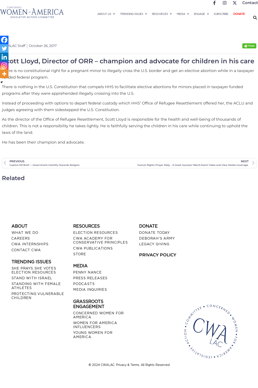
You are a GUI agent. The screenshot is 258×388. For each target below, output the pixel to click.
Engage (201, 14)
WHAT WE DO (24, 233)
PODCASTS (84, 284)
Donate (239, 14)
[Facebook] (4, 40)
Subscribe (221, 14)
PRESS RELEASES (90, 278)
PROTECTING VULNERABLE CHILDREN (37, 296)
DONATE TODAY (154, 233)
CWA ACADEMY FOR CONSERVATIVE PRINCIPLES (100, 240)
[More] (4, 74)
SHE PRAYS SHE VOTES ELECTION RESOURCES (33, 270)
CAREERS (20, 238)
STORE (79, 254)
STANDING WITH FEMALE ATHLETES (36, 286)
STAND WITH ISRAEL (31, 278)
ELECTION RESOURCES (95, 233)
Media (183, 14)
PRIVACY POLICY (157, 254)
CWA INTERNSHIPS (30, 244)
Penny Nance (87, 272)
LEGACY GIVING (154, 244)
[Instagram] (4, 65)
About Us (106, 14)
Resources (162, 14)
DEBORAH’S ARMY (157, 238)
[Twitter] (4, 48)
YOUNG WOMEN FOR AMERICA (93, 335)
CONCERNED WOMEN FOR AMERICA (98, 315)
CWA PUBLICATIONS (93, 248)
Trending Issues (133, 14)
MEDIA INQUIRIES (90, 290)
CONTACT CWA (26, 250)
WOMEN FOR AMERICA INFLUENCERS (95, 325)
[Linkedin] (4, 57)
